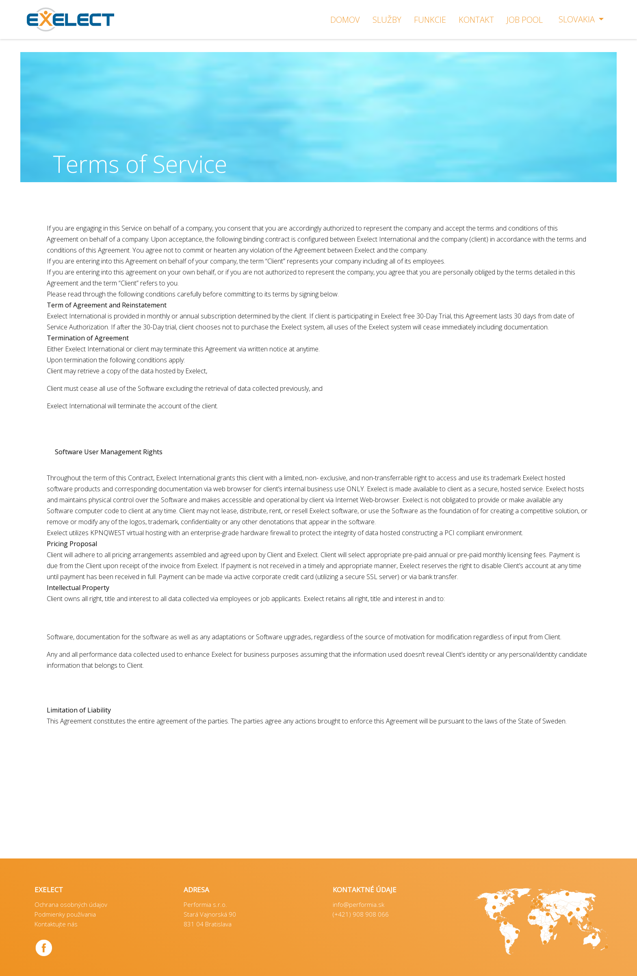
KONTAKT (476, 19)
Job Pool (525, 19)
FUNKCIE (430, 19)
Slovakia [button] (578, 19)
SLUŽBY (387, 19)
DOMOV (345, 19)
